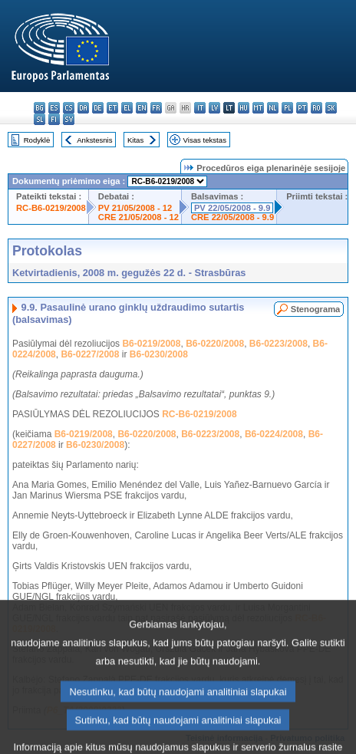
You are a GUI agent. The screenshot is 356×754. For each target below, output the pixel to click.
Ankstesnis (94, 140)
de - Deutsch (98, 108)
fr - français (156, 108)
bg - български (39, 108)
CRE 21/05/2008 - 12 (138, 217)
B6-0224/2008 (274, 434)
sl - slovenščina (39, 119)
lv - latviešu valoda (214, 108)
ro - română (316, 108)
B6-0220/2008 (215, 343)
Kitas (135, 140)
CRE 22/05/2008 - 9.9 (232, 217)
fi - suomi (54, 119)
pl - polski (287, 108)
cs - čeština (68, 108)
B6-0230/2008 (159, 354)
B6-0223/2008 (278, 343)
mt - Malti (258, 108)
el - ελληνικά (127, 108)
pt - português (302, 108)
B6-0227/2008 (90, 354)
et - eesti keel (112, 108)
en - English (141, 108)
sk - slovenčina (331, 108)
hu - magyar (243, 108)
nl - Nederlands (273, 108)
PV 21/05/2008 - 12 (135, 207)
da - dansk (83, 108)
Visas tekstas (204, 140)
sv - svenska (68, 119)
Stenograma (316, 309)
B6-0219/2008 (151, 343)
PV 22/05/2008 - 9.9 (232, 207)
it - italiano (200, 108)
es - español (54, 108)
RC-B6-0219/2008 (51, 207)
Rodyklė (37, 140)
